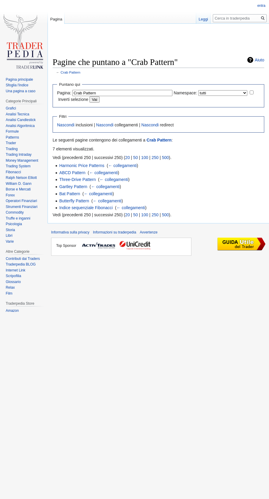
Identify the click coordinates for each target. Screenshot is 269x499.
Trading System (18, 166)
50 (135, 157)
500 (165, 157)
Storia (10, 230)
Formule (12, 131)
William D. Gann (19, 184)
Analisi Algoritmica (20, 126)
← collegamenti (122, 165)
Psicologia (14, 224)
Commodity (15, 212)
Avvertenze (149, 232)
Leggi (203, 19)
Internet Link (15, 270)
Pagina (56, 19)
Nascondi (65, 125)
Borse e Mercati (18, 189)
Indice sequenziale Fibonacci (86, 207)
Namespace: (185, 92)
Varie (10, 241)
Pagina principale (19, 79)
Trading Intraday (19, 154)
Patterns (12, 137)
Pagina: (64, 92)
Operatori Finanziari (21, 201)
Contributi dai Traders (23, 259)
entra (261, 6)
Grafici (11, 108)
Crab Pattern (71, 72)
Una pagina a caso (20, 91)
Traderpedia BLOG (21, 264)
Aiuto (259, 60)
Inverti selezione (73, 99)
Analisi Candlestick (21, 120)
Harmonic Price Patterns (81, 165)
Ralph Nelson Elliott (21, 178)
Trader (11, 143)
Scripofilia (13, 276)
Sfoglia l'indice (17, 85)
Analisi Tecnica (17, 114)
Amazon (12, 311)
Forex (10, 195)
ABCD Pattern (72, 172)
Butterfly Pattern (74, 200)
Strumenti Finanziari (21, 207)
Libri (9, 235)
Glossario (13, 282)
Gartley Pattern (73, 186)
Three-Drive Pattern (77, 179)
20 (127, 157)
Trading (12, 149)
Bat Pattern (69, 193)
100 (144, 157)
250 (155, 157)
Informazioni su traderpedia (114, 232)
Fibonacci (13, 172)
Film (9, 293)
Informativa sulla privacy (70, 232)
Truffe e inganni (18, 218)
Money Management (22, 160)
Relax (10, 287)
